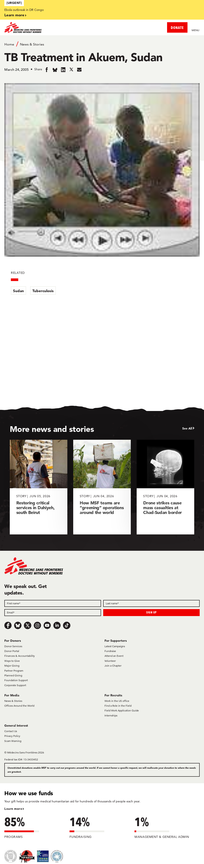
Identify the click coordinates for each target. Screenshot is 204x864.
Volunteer (110, 660)
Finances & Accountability (19, 655)
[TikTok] (66, 625)
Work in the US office (116, 700)
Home (9, 44)
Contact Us (10, 731)
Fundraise (110, 651)
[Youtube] (47, 625)
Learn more (14, 15)
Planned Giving (13, 675)
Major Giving (11, 665)
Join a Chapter (112, 665)
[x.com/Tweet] (27, 625)
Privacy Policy (12, 736)
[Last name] (151, 603)
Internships (110, 715)
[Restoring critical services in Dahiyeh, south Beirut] (38, 487)
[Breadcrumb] (102, 44)
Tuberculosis (43, 290)
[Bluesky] (18, 625)
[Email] (52, 612)
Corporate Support (15, 685)
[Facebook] (8, 625)
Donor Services (13, 646)
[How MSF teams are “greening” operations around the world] (102, 487)
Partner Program (13, 670)
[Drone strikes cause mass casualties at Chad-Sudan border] (165, 487)
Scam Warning (12, 741)
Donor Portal (11, 651)
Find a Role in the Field (117, 705)
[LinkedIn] (57, 625)
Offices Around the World (19, 705)
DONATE (177, 27)
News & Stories (32, 44)
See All (187, 428)
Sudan (18, 290)
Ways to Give (12, 660)
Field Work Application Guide (121, 710)
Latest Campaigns (114, 646)
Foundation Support (16, 680)
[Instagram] (37, 625)
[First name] (52, 603)
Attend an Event (113, 655)
